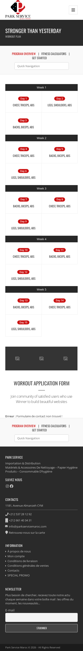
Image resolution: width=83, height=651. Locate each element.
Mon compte (16, 556)
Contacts (13, 570)
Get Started (39, 58)
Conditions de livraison (23, 561)
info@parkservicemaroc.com (27, 526)
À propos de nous (19, 551)
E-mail (10, 610)
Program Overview (24, 53)
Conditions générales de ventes (28, 566)
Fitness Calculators (53, 53)
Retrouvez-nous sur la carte (27, 533)
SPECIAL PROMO (19, 575)
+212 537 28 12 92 (20, 514)
